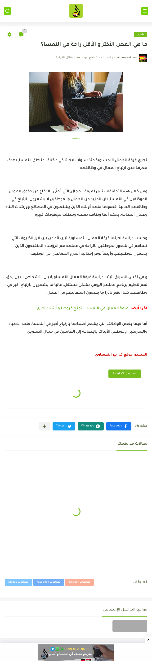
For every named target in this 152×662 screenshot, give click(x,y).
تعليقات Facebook (48, 582)
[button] (118, 426)
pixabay (76, 139)
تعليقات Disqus (18, 582)
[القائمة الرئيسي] (144, 11)
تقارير (140, 34)
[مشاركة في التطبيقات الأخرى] (44, 426)
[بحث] (7, 11)
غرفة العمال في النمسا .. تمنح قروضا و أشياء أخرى (82, 308)
